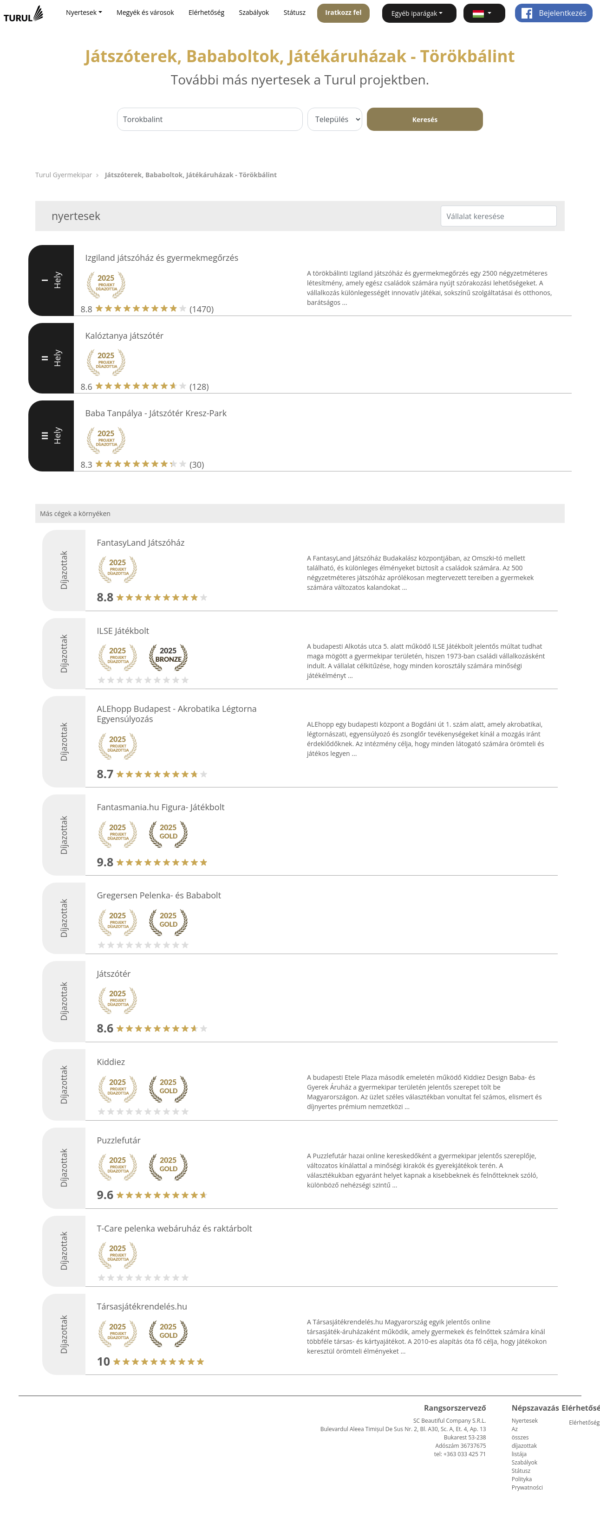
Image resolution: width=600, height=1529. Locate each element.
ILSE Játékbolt (123, 630)
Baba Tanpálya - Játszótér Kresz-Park (156, 413)
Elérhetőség (206, 12)
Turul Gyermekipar (63, 174)
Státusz (295, 12)
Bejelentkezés (554, 13)
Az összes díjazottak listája (524, 1441)
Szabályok (254, 12)
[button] (484, 13)
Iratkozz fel (343, 12)
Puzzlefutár (119, 1140)
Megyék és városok (145, 12)
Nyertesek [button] (81, 12)
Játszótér (114, 973)
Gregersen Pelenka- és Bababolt (159, 895)
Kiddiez (111, 1061)
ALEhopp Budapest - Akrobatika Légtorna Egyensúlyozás (177, 713)
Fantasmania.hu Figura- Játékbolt (161, 807)
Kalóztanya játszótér (124, 335)
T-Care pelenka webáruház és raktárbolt (175, 1228)
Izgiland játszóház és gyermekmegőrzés (162, 257)
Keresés (424, 119)
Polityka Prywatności (527, 1483)
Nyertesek (525, 1421)
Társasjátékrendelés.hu (142, 1306)
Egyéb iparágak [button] (414, 13)
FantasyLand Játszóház (141, 542)
